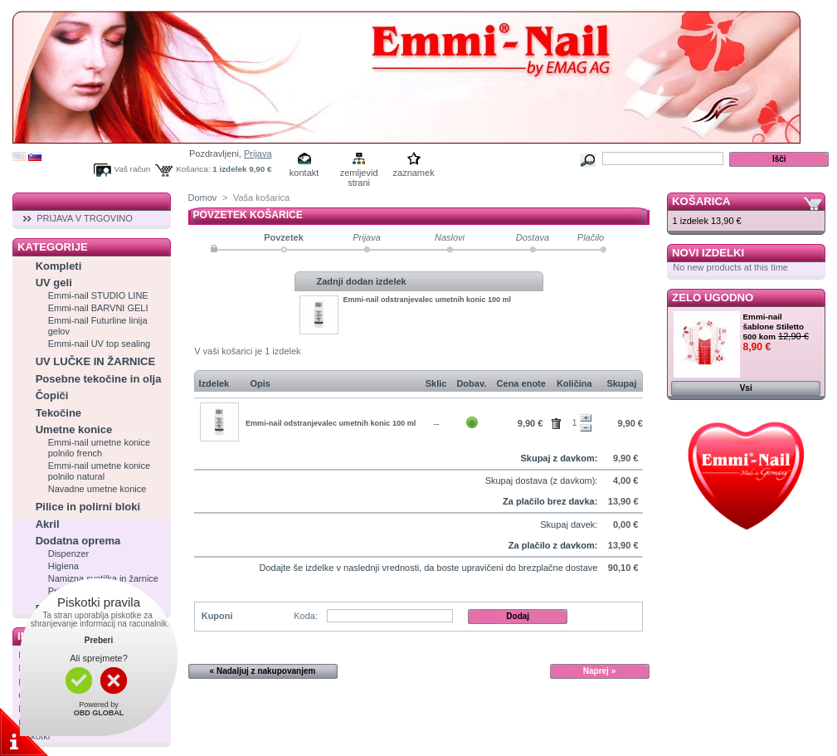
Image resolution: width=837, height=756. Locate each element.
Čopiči (52, 395)
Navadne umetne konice (97, 489)
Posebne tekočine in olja (99, 379)
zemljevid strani (359, 174)
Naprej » (599, 671)
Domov (202, 197)
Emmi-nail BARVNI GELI (98, 308)
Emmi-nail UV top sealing (99, 344)
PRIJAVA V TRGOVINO (84, 218)
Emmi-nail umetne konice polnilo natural (99, 471)
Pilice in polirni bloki (88, 506)
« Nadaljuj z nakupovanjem (263, 671)
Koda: (306, 616)
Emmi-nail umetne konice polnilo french (99, 447)
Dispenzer (69, 553)
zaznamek (414, 173)
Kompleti (59, 266)
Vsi (746, 388)
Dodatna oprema (78, 540)
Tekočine (58, 413)
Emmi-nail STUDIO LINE (98, 295)
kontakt (304, 173)
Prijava (258, 154)
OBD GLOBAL (99, 713)
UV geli (54, 282)
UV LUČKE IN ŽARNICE (95, 361)
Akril (48, 524)
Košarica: (193, 168)
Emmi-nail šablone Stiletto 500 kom (774, 326)
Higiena (63, 566)
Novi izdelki (708, 252)
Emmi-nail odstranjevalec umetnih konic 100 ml (427, 299)
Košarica (701, 201)
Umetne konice (74, 429)
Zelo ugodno (712, 297)
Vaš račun (132, 168)
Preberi (99, 640)
